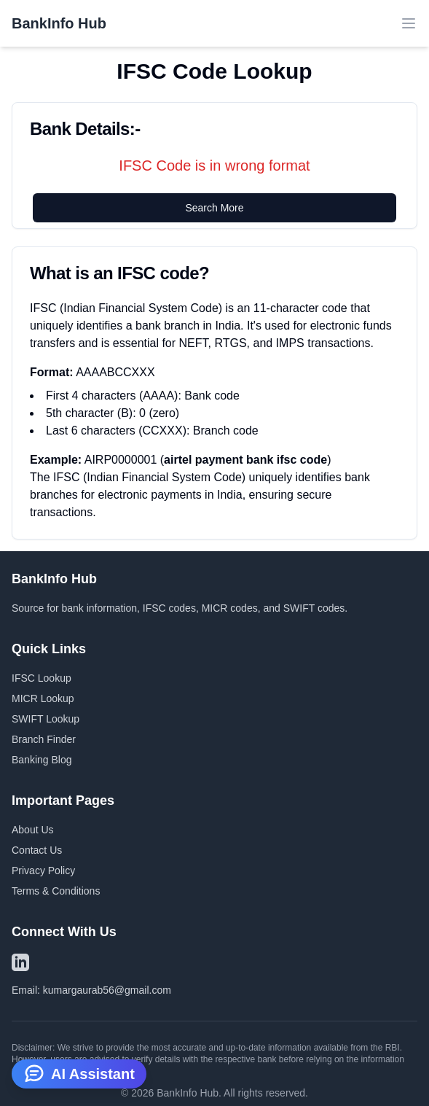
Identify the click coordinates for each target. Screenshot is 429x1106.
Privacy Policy (43, 870)
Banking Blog (42, 760)
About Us (33, 830)
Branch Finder (44, 739)
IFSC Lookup (41, 678)
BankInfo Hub (59, 23)
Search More (214, 208)
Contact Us (37, 850)
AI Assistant (79, 1072)
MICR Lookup (43, 698)
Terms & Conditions (56, 891)
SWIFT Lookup (45, 719)
